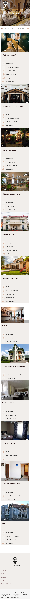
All (2, 28)
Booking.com (9, 63)
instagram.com (10, 78)
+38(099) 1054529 (11, 499)
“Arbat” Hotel (6, 326)
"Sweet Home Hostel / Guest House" (14, 366)
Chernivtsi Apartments (9, 443)
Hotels (7, 28)
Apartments (21, 28)
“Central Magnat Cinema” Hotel (12, 106)
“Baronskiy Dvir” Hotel (10, 278)
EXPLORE (15, 570)
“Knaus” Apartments (9, 150)
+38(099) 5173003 (11, 166)
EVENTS (15, 577)
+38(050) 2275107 (11, 539)
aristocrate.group (10, 253)
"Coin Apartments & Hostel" (11, 194)
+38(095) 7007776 (11, 71)
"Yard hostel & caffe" (9, 55)
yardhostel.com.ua (11, 74)
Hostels (13, 28)
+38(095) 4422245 (11, 250)
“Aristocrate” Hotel (8, 234)
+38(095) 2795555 (11, 341)
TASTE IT (15, 580)
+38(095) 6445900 (11, 418)
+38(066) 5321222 (11, 459)
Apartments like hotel (9, 403)
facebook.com (10, 81)
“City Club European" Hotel (11, 483)
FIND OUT (15, 573)
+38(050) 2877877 (11, 210)
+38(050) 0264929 (11, 378)
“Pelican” (5, 524)
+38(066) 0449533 (11, 122)
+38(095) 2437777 (11, 294)
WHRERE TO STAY (15, 583)
